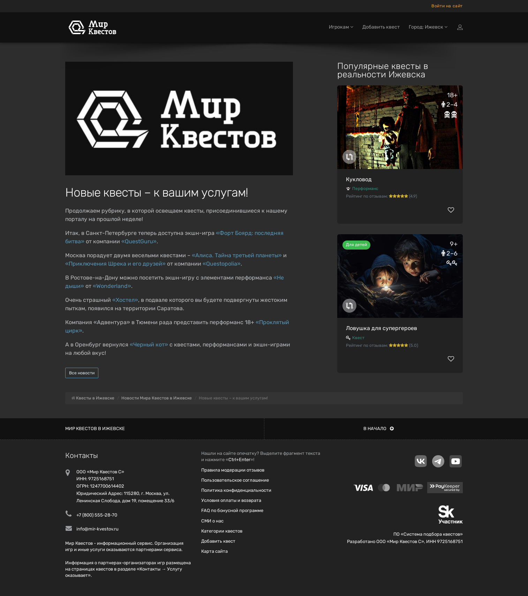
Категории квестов (221, 531)
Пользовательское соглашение (235, 480)
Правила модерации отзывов (232, 470)
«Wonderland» (112, 286)
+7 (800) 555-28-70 (96, 515)
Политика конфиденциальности (236, 490)
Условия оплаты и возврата (231, 500)
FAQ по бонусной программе (232, 510)
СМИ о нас (212, 521)
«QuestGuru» (139, 241)
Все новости (82, 372)
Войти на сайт (447, 5)
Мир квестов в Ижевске (95, 428)
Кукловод (359, 179)
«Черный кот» (149, 344)
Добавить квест (381, 27)
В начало (378, 428)
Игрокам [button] (341, 27)
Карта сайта (214, 551)
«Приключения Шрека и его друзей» (115, 263)
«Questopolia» (222, 263)
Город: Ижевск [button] (428, 27)
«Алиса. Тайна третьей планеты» (237, 255)
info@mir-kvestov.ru (97, 529)
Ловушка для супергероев (381, 328)
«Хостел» (125, 300)
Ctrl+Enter (239, 459)
